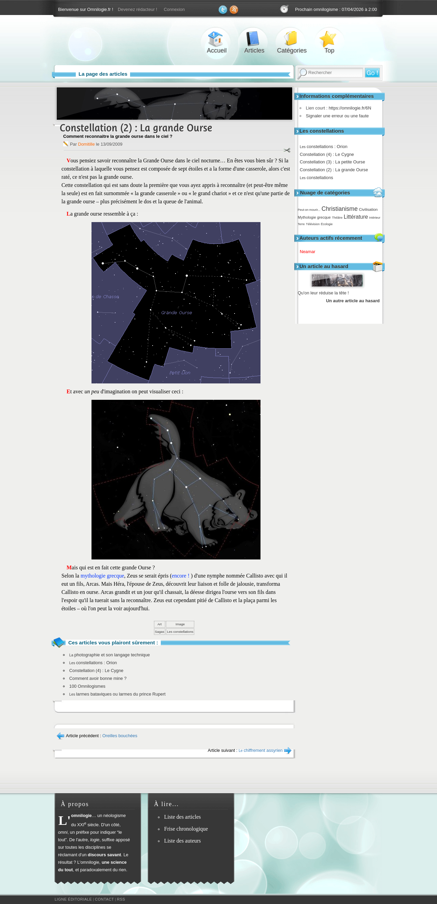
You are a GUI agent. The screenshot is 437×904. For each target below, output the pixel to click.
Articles (254, 38)
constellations (319, 177)
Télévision (313, 224)
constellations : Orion (326, 146)
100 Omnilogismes (87, 686)
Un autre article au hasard (353, 300)
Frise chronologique (186, 829)
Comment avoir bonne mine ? (98, 678)
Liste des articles (182, 817)
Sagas (160, 631)
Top (329, 38)
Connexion (174, 9)
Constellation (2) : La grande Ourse (336, 169)
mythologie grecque (102, 576)
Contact (104, 899)
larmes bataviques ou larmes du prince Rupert (117, 694)
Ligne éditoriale (73, 899)
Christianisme (340, 208)
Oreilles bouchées (119, 735)
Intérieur (374, 217)
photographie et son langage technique (109, 654)
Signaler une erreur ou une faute (335, 115)
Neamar (310, 251)
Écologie (327, 224)
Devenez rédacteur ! (137, 9)
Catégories (292, 38)
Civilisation (368, 209)
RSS (121, 899)
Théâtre (337, 217)
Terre (301, 224)
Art (159, 624)
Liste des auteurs (182, 841)
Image (180, 624)
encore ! (181, 576)
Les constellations (180, 631)
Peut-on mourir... (309, 210)
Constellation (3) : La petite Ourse (334, 161)
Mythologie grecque (314, 217)
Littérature (356, 217)
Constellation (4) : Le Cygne (329, 154)
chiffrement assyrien (261, 750)
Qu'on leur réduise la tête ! (323, 292)
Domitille (86, 144)
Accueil (217, 38)
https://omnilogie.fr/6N (348, 108)
